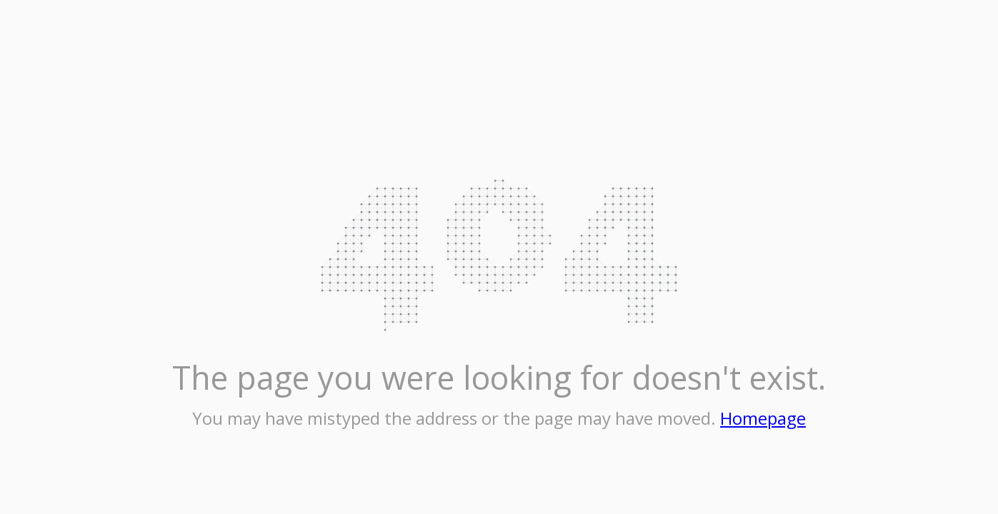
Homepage (763, 418)
